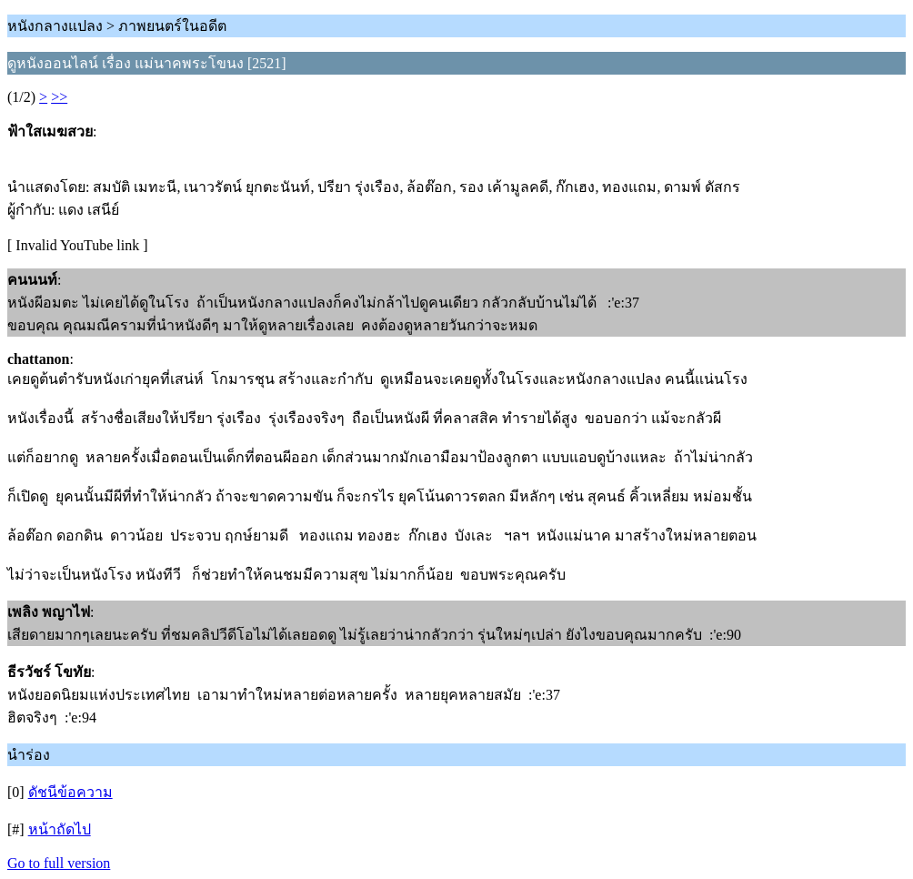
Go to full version (58, 863)
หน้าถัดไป (59, 829)
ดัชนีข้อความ (70, 792)
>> (59, 97)
